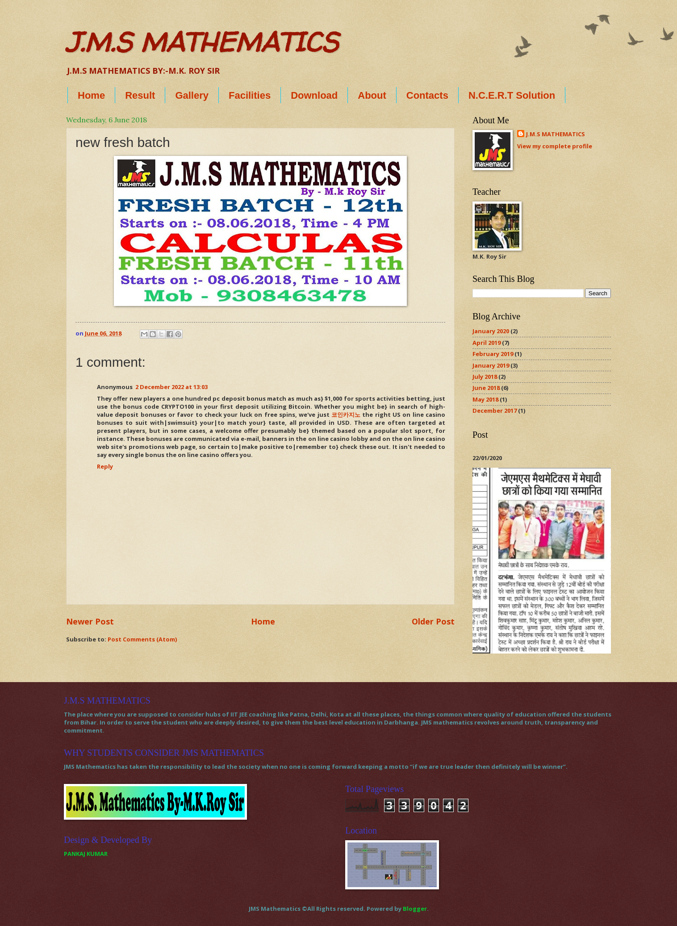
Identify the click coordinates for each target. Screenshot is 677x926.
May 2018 (485, 399)
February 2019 (492, 354)
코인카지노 (345, 415)
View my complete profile (554, 146)
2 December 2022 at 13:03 (171, 387)
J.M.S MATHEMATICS (202, 42)
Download (314, 95)
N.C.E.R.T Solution (511, 95)
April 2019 (486, 343)
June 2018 (486, 388)
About (372, 95)
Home (91, 95)
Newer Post (90, 621)
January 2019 (490, 365)
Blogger (415, 909)
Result (140, 95)
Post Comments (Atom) (142, 639)
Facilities (250, 95)
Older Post (433, 621)
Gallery (192, 95)
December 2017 (494, 410)
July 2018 (484, 377)
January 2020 (490, 331)
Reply (105, 466)
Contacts (427, 95)
